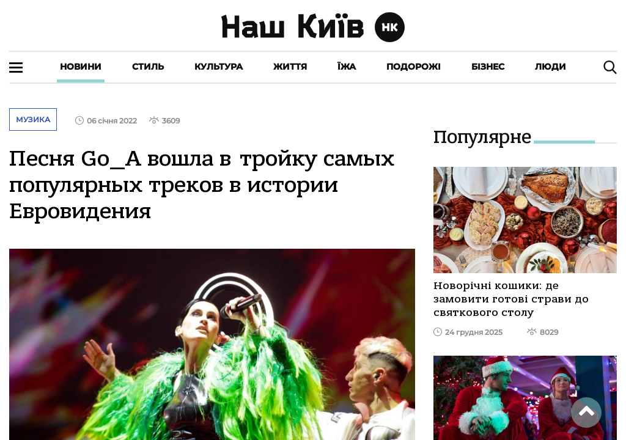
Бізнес (487, 66)
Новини (80, 66)
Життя (290, 66)
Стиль (148, 66)
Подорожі (413, 66)
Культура (218, 66)
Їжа (346, 66)
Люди (550, 66)
